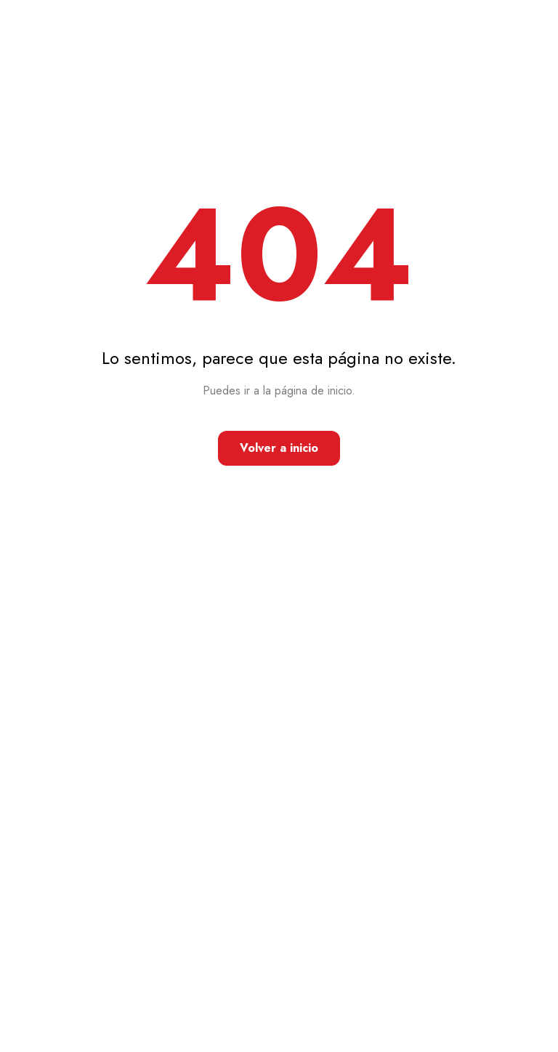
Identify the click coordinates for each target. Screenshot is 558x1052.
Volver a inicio (279, 448)
